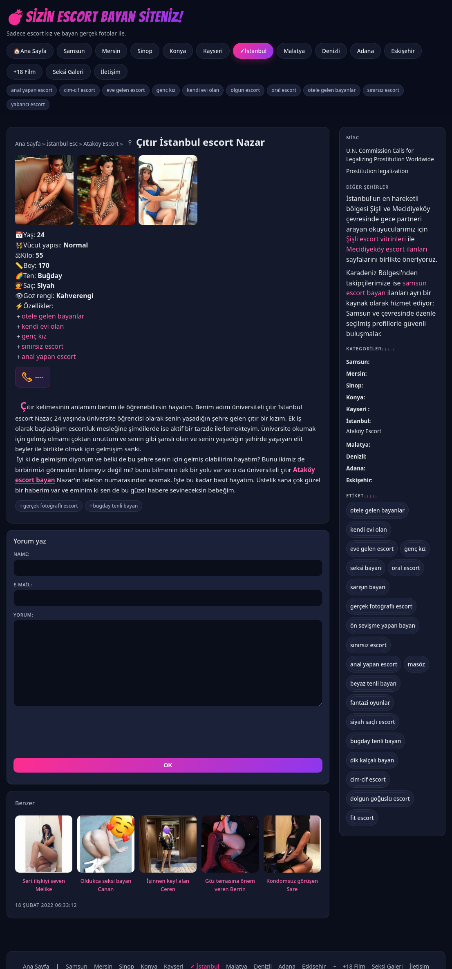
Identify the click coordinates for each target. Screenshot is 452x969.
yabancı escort (28, 104)
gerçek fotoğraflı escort (50, 505)
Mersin (111, 51)
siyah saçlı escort (372, 722)
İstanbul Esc (62, 143)
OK (167, 728)
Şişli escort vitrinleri (376, 238)
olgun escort (245, 90)
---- (39, 376)
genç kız (166, 90)
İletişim (111, 72)
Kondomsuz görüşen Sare (292, 848)
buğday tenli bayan (115, 505)
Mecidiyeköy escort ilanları (386, 249)
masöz (416, 664)
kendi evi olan (203, 90)
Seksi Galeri (68, 72)
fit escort (362, 818)
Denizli (331, 51)
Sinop (144, 51)
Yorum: (23, 615)
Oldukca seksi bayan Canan (106, 848)
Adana (365, 51)
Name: (21, 554)
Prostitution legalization (377, 171)
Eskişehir (403, 51)
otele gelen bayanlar (332, 90)
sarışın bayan (367, 587)
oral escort (283, 90)
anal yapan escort (31, 90)
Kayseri (212, 51)
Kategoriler (370, 348)
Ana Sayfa (28, 143)
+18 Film (24, 72)
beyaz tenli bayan (373, 683)
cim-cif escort (79, 90)
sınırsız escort (383, 90)
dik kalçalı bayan (372, 760)
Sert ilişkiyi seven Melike (43, 848)
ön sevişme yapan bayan (382, 625)
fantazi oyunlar (370, 702)
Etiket (362, 496)
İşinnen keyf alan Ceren (168, 848)
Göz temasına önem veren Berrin (230, 848)
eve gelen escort (126, 90)
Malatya (294, 51)
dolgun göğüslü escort (380, 798)
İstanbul (256, 51)
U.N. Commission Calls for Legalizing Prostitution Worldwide (390, 155)
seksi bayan (365, 568)
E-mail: (22, 584)
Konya (178, 51)
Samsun (74, 51)
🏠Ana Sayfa (30, 51)
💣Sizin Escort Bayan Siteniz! (95, 17)
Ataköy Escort (101, 143)
